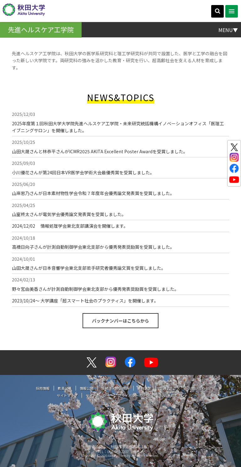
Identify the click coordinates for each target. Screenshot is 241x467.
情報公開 (87, 388)
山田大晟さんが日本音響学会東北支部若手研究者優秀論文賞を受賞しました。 (89, 268)
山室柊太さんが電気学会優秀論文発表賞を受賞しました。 (69, 214)
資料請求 (144, 388)
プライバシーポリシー (135, 395)
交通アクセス (169, 388)
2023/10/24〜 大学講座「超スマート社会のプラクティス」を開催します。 (85, 300)
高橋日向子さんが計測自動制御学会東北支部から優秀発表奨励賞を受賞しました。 (93, 247)
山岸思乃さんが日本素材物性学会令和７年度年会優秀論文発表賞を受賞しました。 (93, 193)
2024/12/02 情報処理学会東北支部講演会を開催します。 (70, 226)
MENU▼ (228, 29)
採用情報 (43, 388)
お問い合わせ (198, 388)
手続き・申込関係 (115, 388)
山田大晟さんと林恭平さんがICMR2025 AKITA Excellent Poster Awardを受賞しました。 (100, 151)
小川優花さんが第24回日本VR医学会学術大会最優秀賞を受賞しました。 (83, 172)
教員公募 (65, 388)
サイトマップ (67, 395)
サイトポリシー (98, 395)
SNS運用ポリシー (174, 395)
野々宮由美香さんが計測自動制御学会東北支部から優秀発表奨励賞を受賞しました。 (95, 289)
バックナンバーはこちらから (120, 321)
